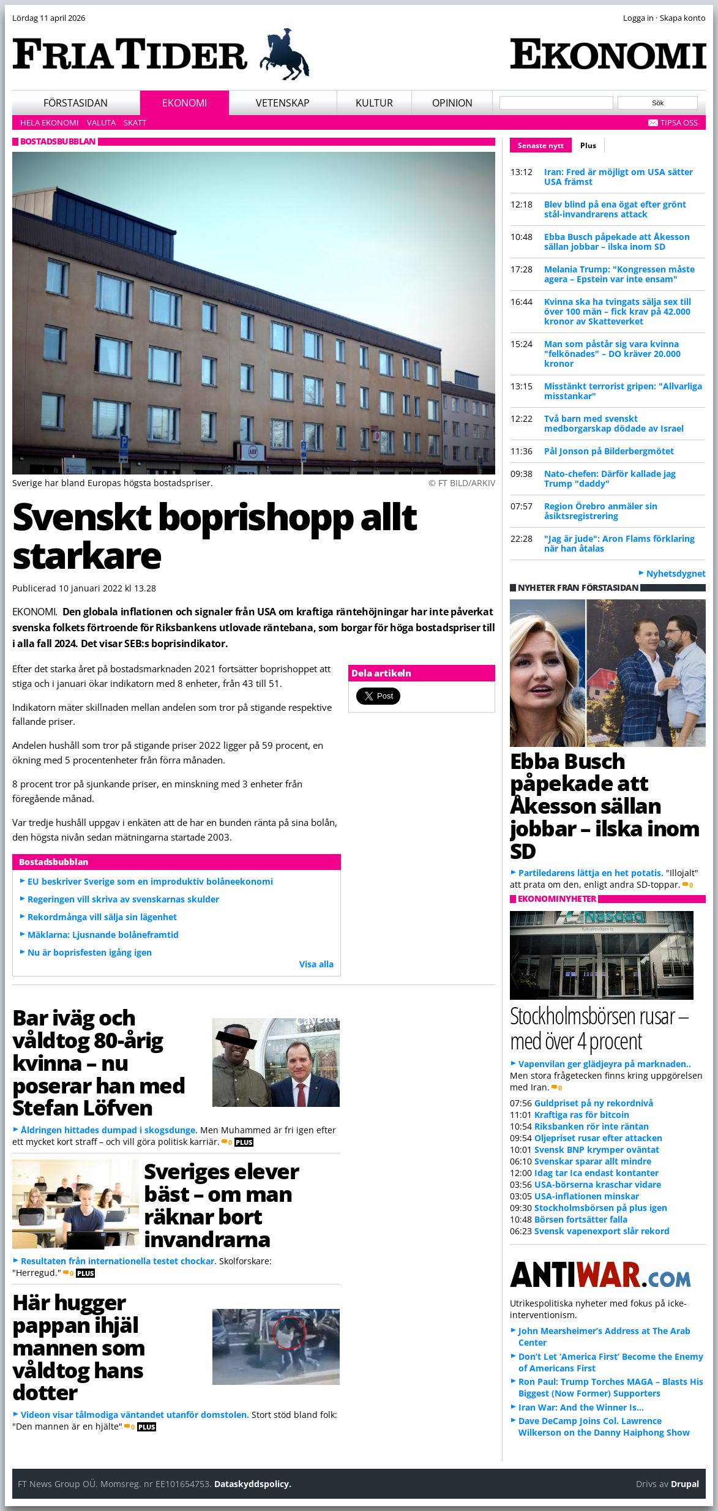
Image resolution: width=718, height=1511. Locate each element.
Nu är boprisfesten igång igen (90, 952)
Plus (588, 145)
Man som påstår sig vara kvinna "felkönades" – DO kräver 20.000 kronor (612, 353)
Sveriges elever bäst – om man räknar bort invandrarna (221, 1204)
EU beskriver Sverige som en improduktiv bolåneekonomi (150, 881)
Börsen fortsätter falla (580, 1219)
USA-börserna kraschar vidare (597, 1184)
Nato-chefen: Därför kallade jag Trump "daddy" (610, 478)
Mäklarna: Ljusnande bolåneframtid (103, 934)
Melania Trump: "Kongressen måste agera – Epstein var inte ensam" (619, 274)
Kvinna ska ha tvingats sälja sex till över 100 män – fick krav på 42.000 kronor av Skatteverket (617, 311)
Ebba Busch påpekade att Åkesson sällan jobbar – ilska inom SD (617, 241)
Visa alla (316, 964)
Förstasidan (75, 103)
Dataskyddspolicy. (252, 1484)
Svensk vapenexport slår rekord (602, 1231)
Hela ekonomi (49, 122)
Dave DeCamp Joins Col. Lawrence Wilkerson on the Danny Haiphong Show (604, 1426)
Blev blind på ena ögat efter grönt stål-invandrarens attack (615, 209)
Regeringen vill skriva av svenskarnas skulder (123, 899)
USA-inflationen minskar (586, 1196)
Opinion (452, 103)
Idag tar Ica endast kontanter (596, 1173)
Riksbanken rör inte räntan (591, 1126)
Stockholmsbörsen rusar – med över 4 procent (599, 1027)
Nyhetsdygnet (676, 573)
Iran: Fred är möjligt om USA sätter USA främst (618, 176)
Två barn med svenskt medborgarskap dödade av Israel (614, 423)
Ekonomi (184, 103)
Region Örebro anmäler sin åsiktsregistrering (600, 511)
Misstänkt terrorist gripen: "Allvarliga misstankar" (623, 391)
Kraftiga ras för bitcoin (581, 1114)
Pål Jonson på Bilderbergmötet (609, 451)
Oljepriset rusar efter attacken (598, 1138)
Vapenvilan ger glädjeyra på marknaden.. (604, 1064)
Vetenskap (283, 103)
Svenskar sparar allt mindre (592, 1161)
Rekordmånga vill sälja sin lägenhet (102, 917)
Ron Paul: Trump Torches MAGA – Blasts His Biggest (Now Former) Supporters (610, 1387)
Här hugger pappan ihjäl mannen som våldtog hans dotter (79, 1346)
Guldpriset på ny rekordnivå (593, 1103)
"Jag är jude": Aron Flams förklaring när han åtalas (619, 543)
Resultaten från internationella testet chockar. (119, 1261)
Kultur (374, 103)
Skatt (135, 122)
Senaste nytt (545, 144)
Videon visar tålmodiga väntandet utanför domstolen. (135, 1414)
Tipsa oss (679, 122)
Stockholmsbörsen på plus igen (600, 1207)
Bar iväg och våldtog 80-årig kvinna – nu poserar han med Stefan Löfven (98, 1062)
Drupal (685, 1484)
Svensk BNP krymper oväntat (596, 1149)
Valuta (101, 122)
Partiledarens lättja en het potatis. (591, 873)
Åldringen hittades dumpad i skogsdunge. (109, 1130)
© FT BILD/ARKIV (461, 483)
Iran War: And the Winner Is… (581, 1407)
